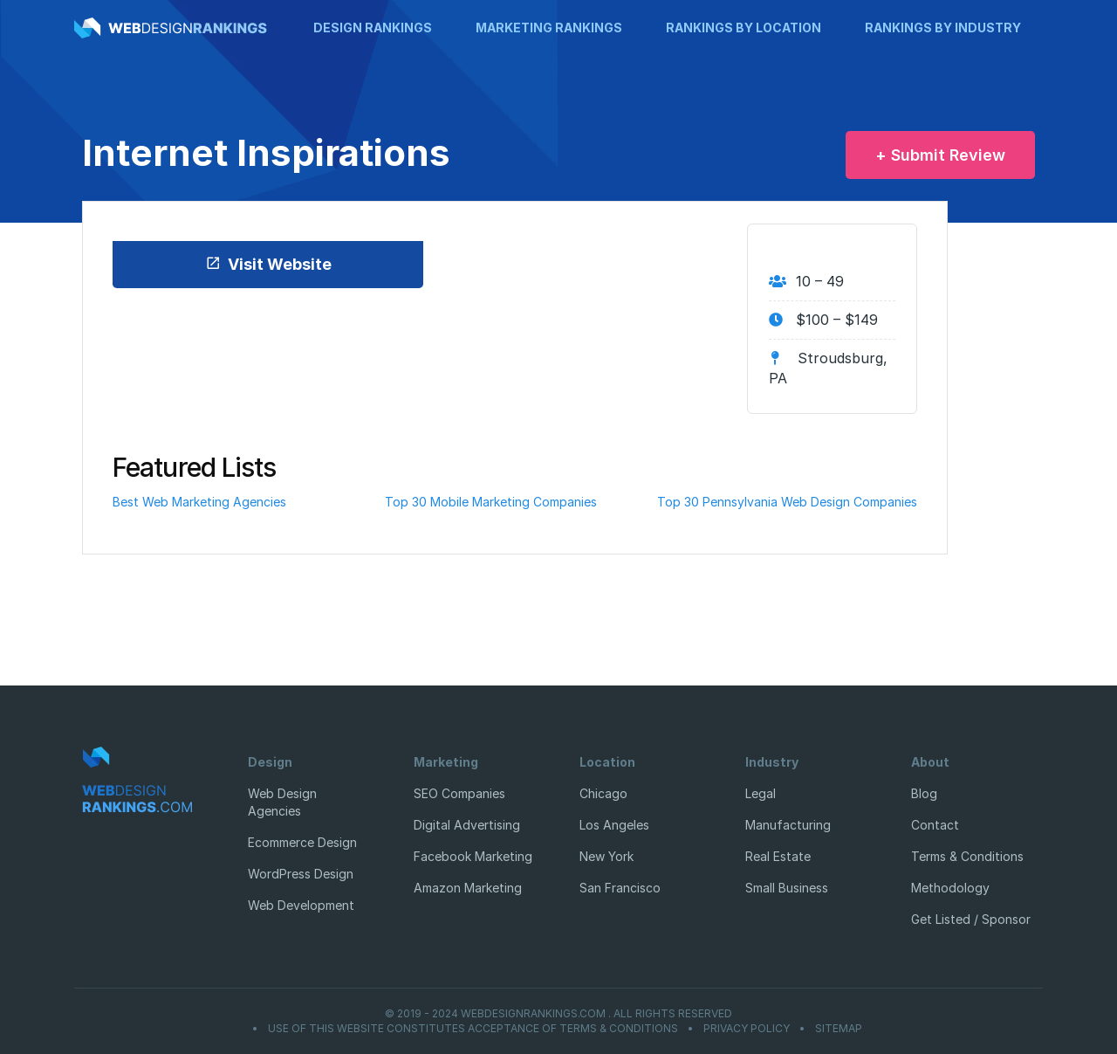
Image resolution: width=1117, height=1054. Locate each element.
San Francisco (620, 887)
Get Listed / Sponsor (971, 919)
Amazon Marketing (468, 887)
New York (606, 856)
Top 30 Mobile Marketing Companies (491, 501)
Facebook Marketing (473, 856)
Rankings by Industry (943, 27)
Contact (935, 824)
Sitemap (838, 1028)
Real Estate (778, 856)
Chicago (603, 793)
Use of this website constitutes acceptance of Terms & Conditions (473, 1028)
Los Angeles (614, 824)
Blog (924, 793)
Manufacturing (788, 824)
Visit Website (268, 264)
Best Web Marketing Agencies (199, 501)
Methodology (950, 887)
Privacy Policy (746, 1028)
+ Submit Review (940, 155)
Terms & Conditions (967, 856)
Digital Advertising (467, 824)
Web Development (301, 905)
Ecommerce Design (302, 842)
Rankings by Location (743, 27)
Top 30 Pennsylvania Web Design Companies (787, 501)
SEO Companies (459, 793)
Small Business (786, 887)
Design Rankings (372, 27)
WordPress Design (300, 873)
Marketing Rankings (549, 27)
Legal (760, 793)
